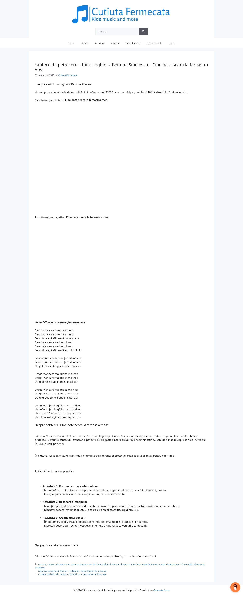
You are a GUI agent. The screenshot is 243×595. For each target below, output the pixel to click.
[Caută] (143, 31)
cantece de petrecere (59, 564)
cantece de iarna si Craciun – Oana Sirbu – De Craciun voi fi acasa (72, 574)
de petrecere (173, 564)
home (71, 42)
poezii (172, 42)
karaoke (115, 42)
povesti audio (133, 42)
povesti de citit (154, 42)
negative (100, 42)
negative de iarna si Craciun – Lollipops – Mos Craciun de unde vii (72, 570)
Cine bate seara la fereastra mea (148, 564)
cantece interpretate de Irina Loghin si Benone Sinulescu (100, 564)
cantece (85, 42)
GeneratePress (161, 590)
